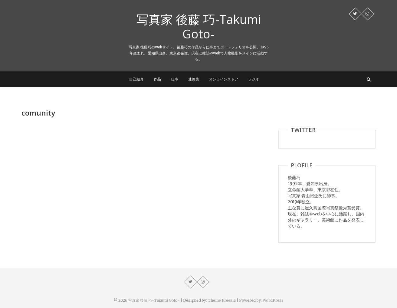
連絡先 (193, 79)
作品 (157, 79)
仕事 (174, 79)
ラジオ (253, 79)
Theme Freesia (222, 300)
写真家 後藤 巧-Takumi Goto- (198, 26)
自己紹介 (136, 79)
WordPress (273, 300)
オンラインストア (223, 79)
